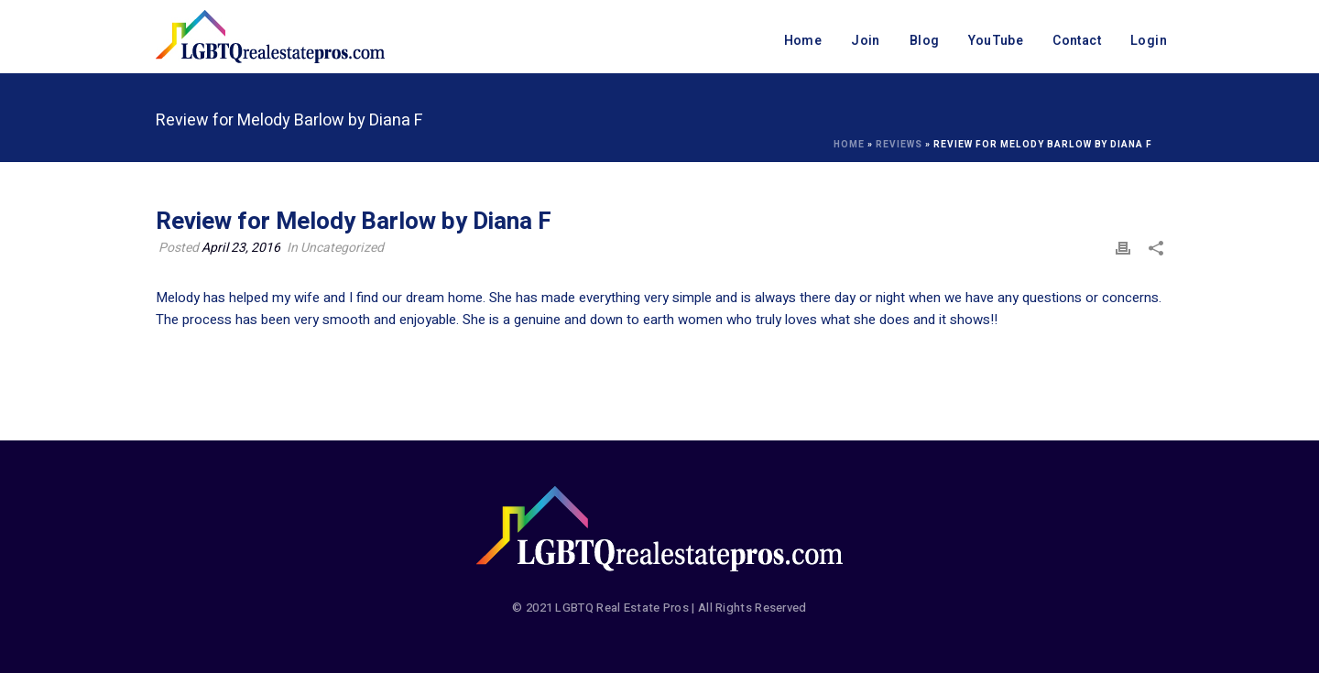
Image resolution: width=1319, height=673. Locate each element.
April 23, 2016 (241, 247)
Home (803, 40)
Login (1148, 40)
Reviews (899, 144)
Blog (925, 40)
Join (865, 40)
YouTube (995, 40)
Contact (1076, 40)
